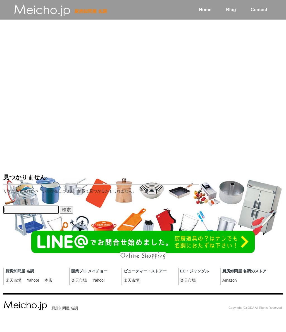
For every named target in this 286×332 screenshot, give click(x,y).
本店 (48, 280)
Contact (259, 9)
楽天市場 (13, 280)
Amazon (229, 280)
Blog (231, 9)
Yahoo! (33, 280)
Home (205, 9)
